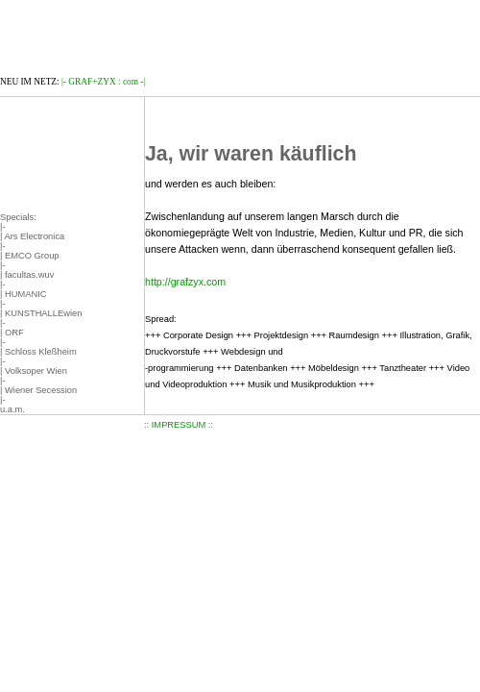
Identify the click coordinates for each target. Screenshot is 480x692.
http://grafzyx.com (185, 281)
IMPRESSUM (179, 425)
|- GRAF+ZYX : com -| (103, 81)
